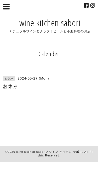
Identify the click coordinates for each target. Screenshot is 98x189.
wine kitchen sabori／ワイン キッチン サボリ (49, 151)
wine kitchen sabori (49, 23)
